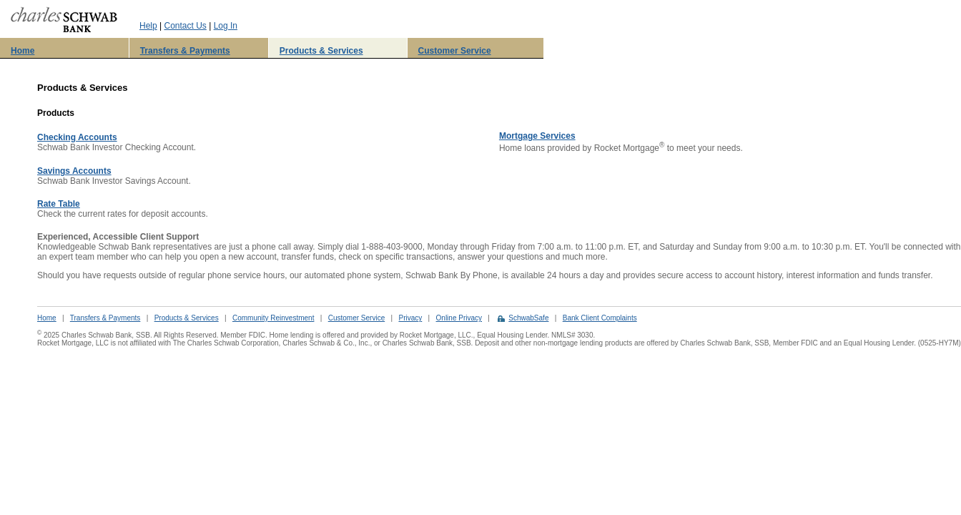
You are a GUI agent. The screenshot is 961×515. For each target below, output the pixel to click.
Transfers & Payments (185, 51)
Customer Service (454, 51)
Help (148, 26)
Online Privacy (459, 318)
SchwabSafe (528, 318)
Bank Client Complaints (600, 318)
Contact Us (185, 26)
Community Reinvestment (273, 318)
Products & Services (321, 51)
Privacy (410, 318)
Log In (225, 26)
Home (22, 51)
